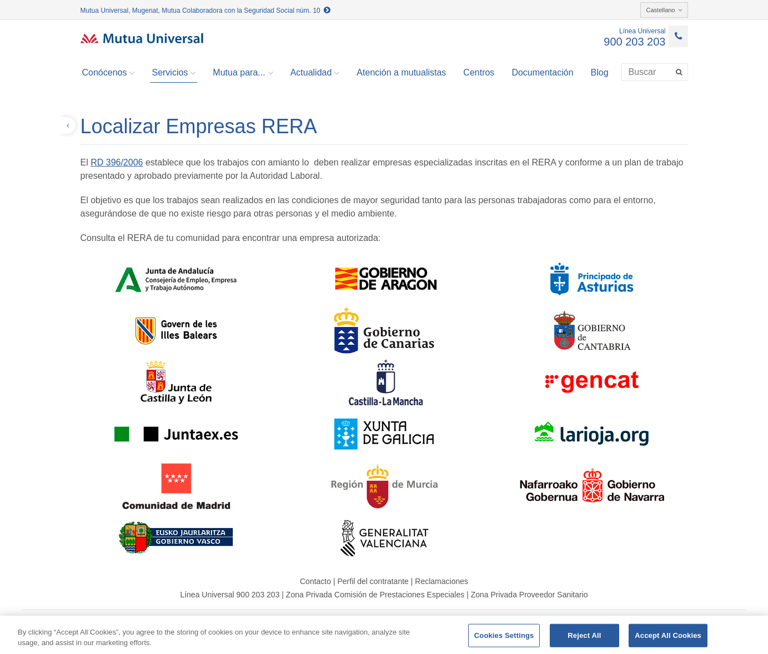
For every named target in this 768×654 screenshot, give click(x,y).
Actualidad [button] (315, 73)
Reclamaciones (441, 581)
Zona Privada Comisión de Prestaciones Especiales (375, 594)
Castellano (664, 10)
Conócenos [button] (108, 73)
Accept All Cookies (668, 635)
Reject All (584, 635)
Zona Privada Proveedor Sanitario (529, 594)
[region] (384, 635)
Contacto (315, 581)
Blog (600, 72)
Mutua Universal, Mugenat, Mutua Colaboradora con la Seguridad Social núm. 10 (206, 10)
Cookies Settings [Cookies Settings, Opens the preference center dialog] (504, 635)
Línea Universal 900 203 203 (229, 594)
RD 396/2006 (117, 162)
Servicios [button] (173, 73)
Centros (478, 72)
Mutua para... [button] (243, 73)
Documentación (542, 72)
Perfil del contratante (372, 581)
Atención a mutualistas (401, 72)
